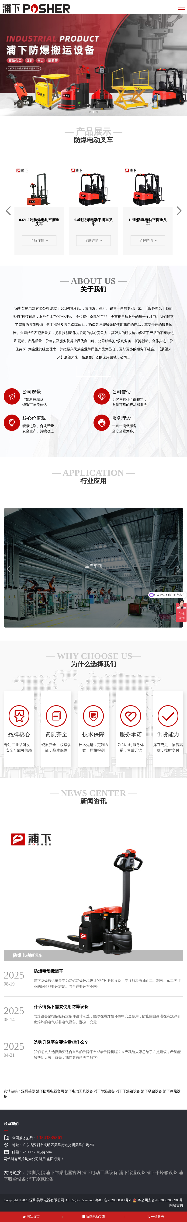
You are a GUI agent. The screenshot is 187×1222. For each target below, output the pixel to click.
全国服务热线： (37, 1137)
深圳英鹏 (28, 1091)
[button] (90, 112)
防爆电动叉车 (93, 1217)
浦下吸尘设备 (151, 1091)
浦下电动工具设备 (79, 1091)
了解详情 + (39, 240)
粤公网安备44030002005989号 (158, 1200)
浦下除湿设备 (104, 1091)
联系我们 (11, 1124)
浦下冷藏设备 (40, 1179)
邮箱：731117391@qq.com (32, 1152)
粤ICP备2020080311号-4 (113, 1200)
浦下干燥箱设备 (128, 1091)
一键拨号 (156, 1217)
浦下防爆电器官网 (50, 1091)
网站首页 (176, 1205)
